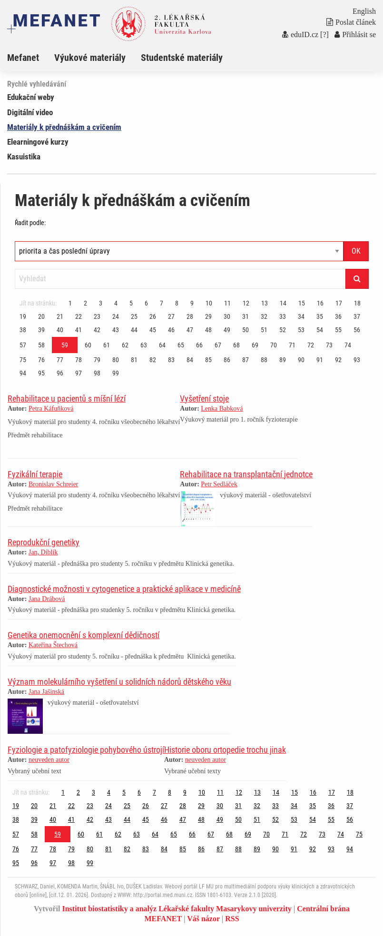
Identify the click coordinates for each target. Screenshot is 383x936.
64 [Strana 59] (162, 345)
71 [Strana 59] (292, 345)
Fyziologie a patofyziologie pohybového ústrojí (86, 750)
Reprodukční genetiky (43, 542)
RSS (232, 919)
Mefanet (23, 57)
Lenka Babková (222, 408)
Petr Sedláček (219, 484)
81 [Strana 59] (134, 360)
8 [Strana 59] (176, 303)
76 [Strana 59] (41, 360)
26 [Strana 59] (152, 316)
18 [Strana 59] (357, 303)
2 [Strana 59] (85, 303)
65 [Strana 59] (180, 345)
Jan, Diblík (43, 552)
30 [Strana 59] (227, 316)
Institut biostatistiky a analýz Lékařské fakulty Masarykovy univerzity (176, 909)
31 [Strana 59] (245, 316)
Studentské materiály (182, 57)
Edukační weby (30, 97)
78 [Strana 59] (78, 360)
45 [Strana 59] (152, 330)
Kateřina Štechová (53, 645)
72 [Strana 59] (310, 345)
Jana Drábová (47, 598)
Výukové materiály (90, 57)
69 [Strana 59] (255, 345)
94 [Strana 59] (23, 373)
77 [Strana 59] (60, 360)
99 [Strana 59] (115, 373)
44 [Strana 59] (134, 330)
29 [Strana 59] (208, 316)
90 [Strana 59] (301, 360)
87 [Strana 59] (245, 360)
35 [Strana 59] (319, 316)
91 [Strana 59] (319, 360)
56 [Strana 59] (357, 330)
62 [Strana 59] (125, 345)
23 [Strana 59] (97, 316)
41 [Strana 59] (78, 330)
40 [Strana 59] (60, 330)
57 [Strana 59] (23, 345)
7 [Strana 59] (161, 303)
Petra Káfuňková (51, 408)
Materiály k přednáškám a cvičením (64, 127)
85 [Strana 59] (208, 360)
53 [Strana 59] (301, 330)
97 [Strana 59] (78, 373)
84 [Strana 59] (190, 360)
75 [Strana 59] (23, 360)
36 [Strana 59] (338, 316)
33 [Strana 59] (282, 316)
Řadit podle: (30, 223)
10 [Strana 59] (209, 303)
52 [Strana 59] (282, 330)
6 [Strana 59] (146, 303)
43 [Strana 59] (115, 330)
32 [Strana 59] (264, 316)
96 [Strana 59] (60, 373)
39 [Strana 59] (41, 330)
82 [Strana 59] (152, 360)
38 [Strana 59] (23, 330)
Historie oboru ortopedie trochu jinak (225, 750)
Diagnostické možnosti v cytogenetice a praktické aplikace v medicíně (124, 589)
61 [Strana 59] (106, 345)
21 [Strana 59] (60, 316)
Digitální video (30, 112)
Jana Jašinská (46, 691)
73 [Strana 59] (329, 345)
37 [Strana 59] (357, 316)
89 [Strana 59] (282, 360)
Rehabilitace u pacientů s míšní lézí (67, 399)
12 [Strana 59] (246, 303)
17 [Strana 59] (338, 303)
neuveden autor (49, 759)
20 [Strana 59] (41, 316)
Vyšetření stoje (204, 399)
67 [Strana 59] (218, 345)
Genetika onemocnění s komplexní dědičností (83, 635)
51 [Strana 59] (264, 330)
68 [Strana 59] (236, 345)
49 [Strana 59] (227, 330)
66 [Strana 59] (199, 345)
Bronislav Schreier (54, 484)
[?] (324, 34)
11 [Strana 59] (227, 303)
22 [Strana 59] (78, 316)
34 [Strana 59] (301, 316)
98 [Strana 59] (97, 373)
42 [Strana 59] (97, 330)
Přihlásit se (355, 34)
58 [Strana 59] (41, 345)
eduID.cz (300, 34)
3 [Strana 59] (100, 303)
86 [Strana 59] (227, 360)
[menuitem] (30, 58)
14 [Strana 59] (283, 303)
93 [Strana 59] (357, 360)
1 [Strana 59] (70, 303)
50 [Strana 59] (245, 330)
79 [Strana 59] (97, 360)
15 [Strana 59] (301, 303)
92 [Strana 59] (338, 360)
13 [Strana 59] (264, 303)
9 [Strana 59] (192, 303)
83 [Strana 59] (171, 360)
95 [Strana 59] (41, 373)
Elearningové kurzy (38, 142)
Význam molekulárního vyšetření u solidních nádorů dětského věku (119, 682)
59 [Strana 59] (64, 345)
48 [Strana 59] (208, 330)
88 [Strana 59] (264, 360)
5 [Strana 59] (131, 303)
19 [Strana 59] (23, 316)
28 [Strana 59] (190, 316)
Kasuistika (23, 156)
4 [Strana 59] (116, 303)
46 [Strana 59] (171, 330)
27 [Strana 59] (171, 316)
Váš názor (203, 919)
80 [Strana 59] (115, 360)
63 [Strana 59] (143, 345)
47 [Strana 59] (190, 330)
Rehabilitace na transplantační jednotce (246, 474)
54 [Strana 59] (319, 330)
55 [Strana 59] (338, 330)
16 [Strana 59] (320, 303)
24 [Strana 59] (115, 316)
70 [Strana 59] (273, 345)
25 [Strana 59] (134, 316)
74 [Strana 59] (347, 345)
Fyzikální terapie (35, 474)
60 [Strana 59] (88, 345)
